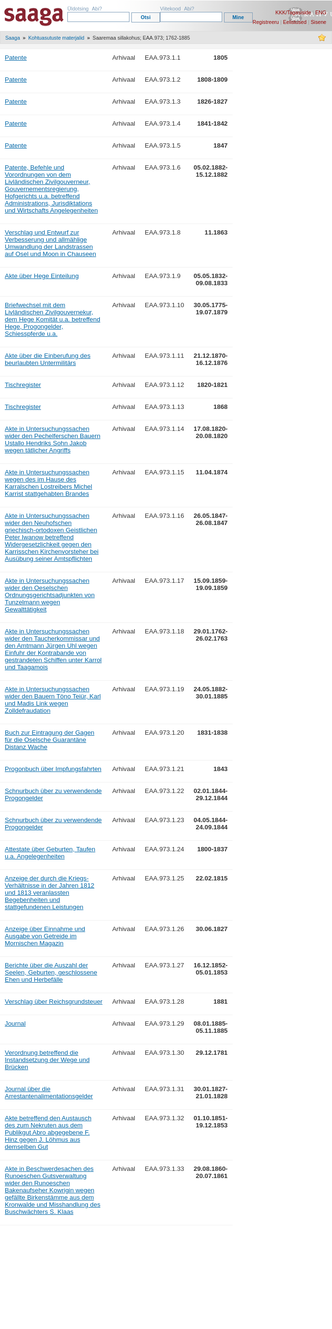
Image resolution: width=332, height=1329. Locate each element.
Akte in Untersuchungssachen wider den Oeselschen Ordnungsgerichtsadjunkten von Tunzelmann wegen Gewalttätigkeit (50, 595)
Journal (15, 1023)
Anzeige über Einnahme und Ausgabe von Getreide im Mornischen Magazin (45, 936)
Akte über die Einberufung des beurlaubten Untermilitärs (47, 359)
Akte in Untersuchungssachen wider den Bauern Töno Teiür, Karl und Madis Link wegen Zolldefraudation (53, 700)
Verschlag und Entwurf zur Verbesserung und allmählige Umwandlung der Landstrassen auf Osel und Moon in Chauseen (50, 243)
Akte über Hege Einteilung (42, 275)
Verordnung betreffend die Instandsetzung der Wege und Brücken (47, 1060)
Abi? (97, 8)
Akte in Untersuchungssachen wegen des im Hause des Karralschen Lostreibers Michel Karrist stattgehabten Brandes (48, 483)
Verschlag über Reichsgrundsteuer (53, 1001)
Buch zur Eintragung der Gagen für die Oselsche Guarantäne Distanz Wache (49, 739)
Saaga (12, 38)
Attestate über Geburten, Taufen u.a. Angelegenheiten (50, 853)
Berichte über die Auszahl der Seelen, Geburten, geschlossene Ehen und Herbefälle (51, 972)
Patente (16, 57)
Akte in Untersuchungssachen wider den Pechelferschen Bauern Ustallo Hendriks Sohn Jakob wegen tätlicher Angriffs (52, 439)
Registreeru (266, 22)
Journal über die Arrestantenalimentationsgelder (49, 1092)
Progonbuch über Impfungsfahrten (53, 768)
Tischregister (23, 384)
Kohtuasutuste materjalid (56, 38)
